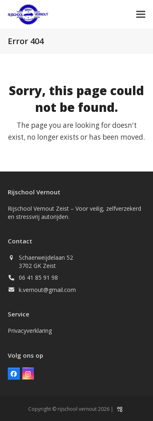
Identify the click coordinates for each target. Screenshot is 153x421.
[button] (140, 14)
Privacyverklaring (30, 330)
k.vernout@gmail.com (47, 290)
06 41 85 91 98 (38, 277)
